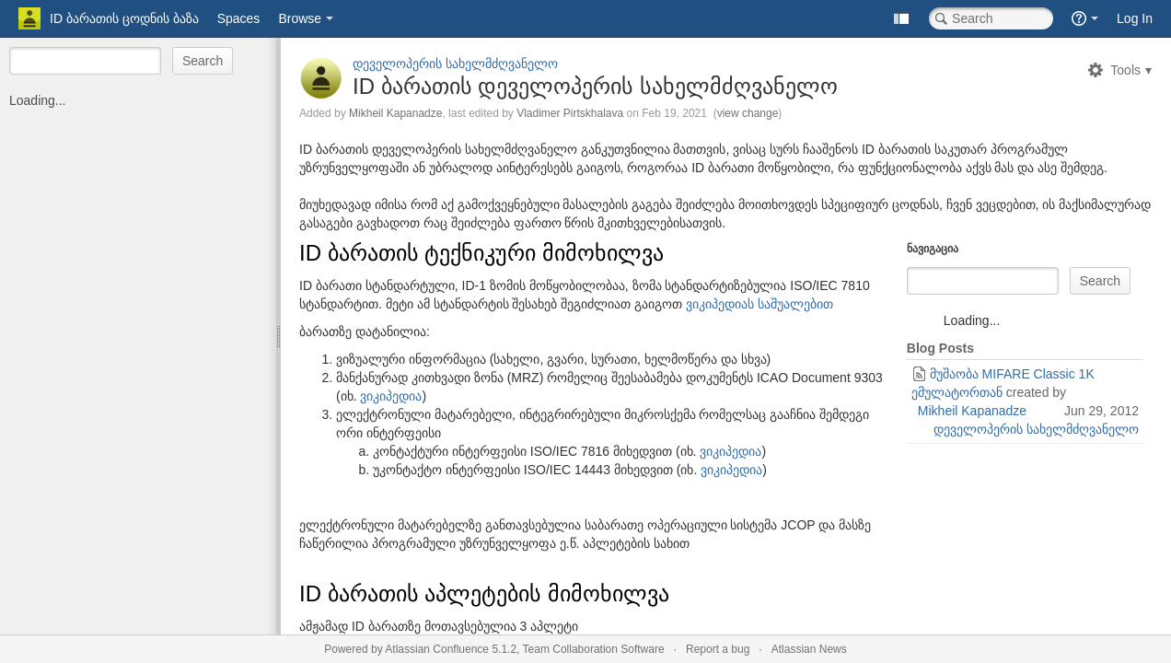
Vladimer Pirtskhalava (569, 113)
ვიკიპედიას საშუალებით (759, 304)
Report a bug (717, 649)
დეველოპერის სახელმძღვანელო (455, 63)
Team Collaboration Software (594, 649)
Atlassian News (809, 649)
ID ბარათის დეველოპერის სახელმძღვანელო (595, 86)
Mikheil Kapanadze (395, 113)
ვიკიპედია (391, 396)
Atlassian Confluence (437, 649)
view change (748, 113)
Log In (1135, 18)
